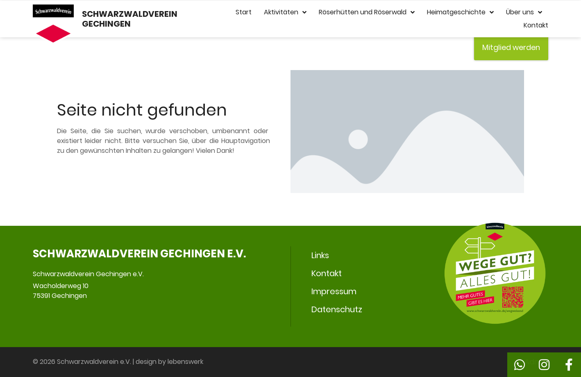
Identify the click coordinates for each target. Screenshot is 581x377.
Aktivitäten (285, 12)
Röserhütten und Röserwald (367, 12)
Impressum (333, 291)
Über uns (524, 12)
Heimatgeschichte (460, 12)
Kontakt (536, 25)
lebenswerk (185, 361)
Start (244, 12)
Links (320, 255)
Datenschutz (336, 309)
